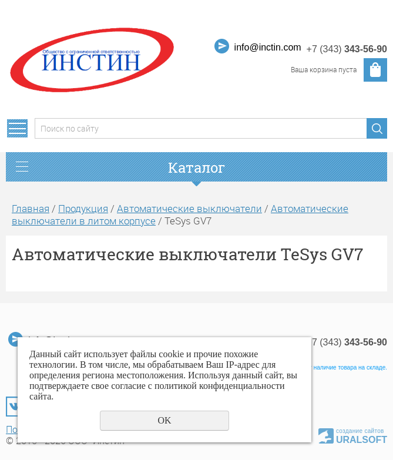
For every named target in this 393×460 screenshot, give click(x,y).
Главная (30, 208)
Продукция (83, 208)
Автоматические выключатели (189, 208)
